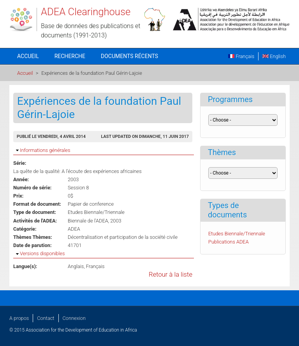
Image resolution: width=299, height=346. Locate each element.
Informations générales (45, 150)
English (274, 56)
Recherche (70, 56)
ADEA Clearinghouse (85, 12)
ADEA (74, 229)
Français (241, 56)
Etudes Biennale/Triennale (96, 212)
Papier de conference (91, 204)
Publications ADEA (228, 242)
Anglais (76, 266)
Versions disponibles (42, 253)
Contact (45, 318)
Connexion (74, 318)
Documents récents (129, 56)
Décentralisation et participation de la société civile (123, 237)
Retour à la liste (170, 274)
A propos (19, 318)
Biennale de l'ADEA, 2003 (94, 221)
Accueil (28, 56)
